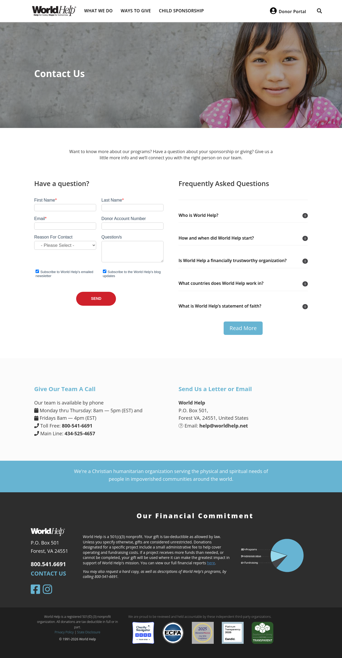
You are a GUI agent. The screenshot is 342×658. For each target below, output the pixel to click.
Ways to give (136, 11)
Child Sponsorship (181, 11)
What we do (98, 11)
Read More (243, 328)
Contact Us (48, 573)
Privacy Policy (64, 632)
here (211, 562)
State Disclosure (88, 632)
